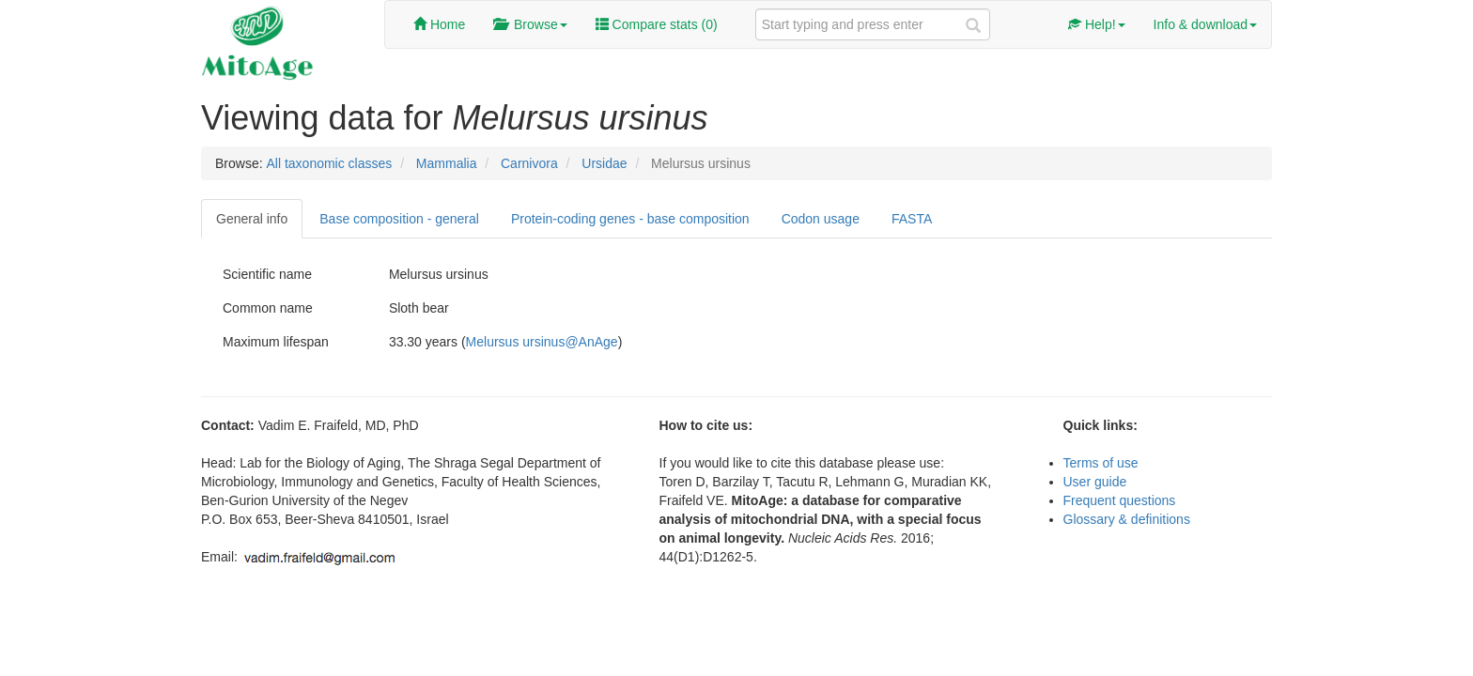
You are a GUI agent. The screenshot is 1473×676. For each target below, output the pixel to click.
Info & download (1205, 24)
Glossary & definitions (1126, 519)
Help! (1096, 24)
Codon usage (821, 218)
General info (251, 218)
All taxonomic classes (329, 163)
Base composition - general (399, 218)
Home (439, 24)
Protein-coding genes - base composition (630, 218)
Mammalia (446, 163)
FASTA (912, 218)
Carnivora (529, 163)
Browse (529, 24)
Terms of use (1101, 462)
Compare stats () (657, 24)
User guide (1095, 481)
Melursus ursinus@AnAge (542, 341)
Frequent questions (1119, 500)
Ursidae (604, 163)
